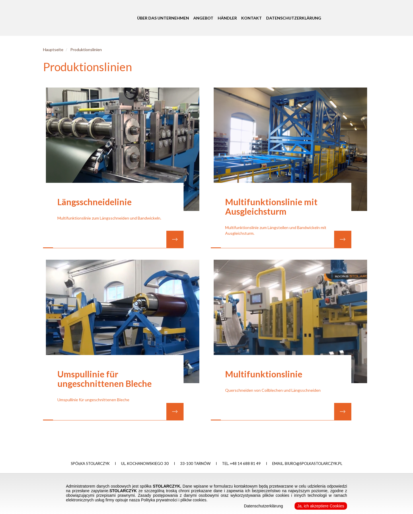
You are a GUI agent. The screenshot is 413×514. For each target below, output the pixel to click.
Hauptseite (53, 49)
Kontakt (251, 17)
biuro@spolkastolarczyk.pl (313, 463)
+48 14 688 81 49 (245, 463)
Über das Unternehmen (163, 17)
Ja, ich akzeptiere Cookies (320, 506)
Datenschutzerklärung (293, 17)
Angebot (203, 17)
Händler (227, 17)
